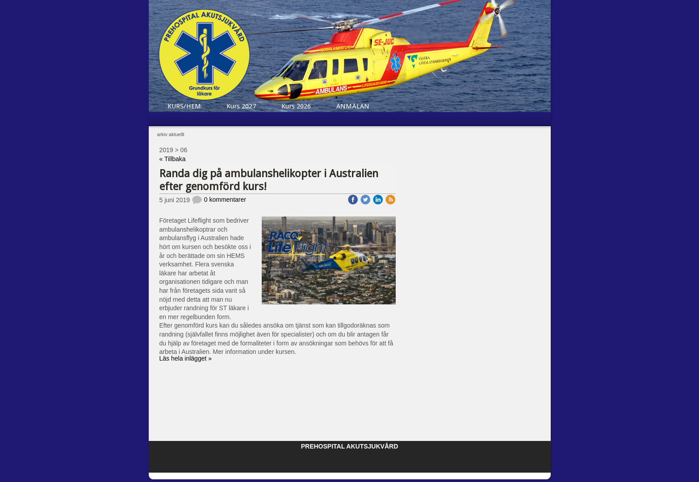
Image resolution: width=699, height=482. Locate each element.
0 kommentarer (219, 199)
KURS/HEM (184, 106)
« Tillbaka (172, 158)
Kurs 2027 (241, 106)
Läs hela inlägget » (185, 358)
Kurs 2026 (296, 106)
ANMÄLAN (352, 106)
